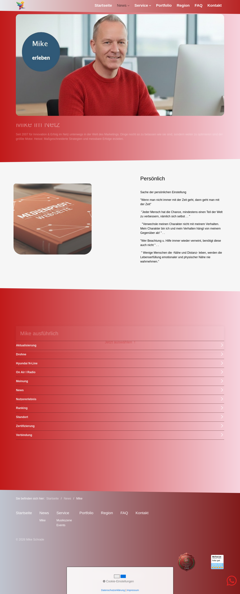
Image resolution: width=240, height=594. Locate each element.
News (123, 5)
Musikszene (64, 520)
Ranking (22, 408)
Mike (43, 520)
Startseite (103, 5)
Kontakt (215, 5)
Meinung (22, 381)
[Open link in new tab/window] (179, 562)
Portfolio (164, 5)
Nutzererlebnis (26, 399)
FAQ (198, 5)
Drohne (21, 354)
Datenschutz (122, 575)
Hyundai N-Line (27, 363)
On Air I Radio (26, 372)
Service (142, 5)
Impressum (104, 575)
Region (183, 5)
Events (61, 525)
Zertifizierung (25, 426)
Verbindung (24, 435)
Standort (22, 417)
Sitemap (137, 575)
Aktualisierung (26, 345)
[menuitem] (104, 5)
